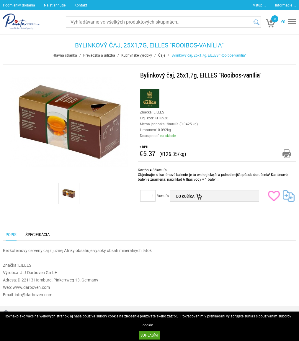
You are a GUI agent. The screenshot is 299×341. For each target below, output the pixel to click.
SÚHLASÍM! (149, 335)
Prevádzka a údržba (99, 55)
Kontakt (80, 5)
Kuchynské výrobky (136, 55)
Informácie (283, 5)
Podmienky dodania (19, 5)
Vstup (257, 5)
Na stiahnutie (55, 5)
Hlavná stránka (65, 55)
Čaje (161, 55)
